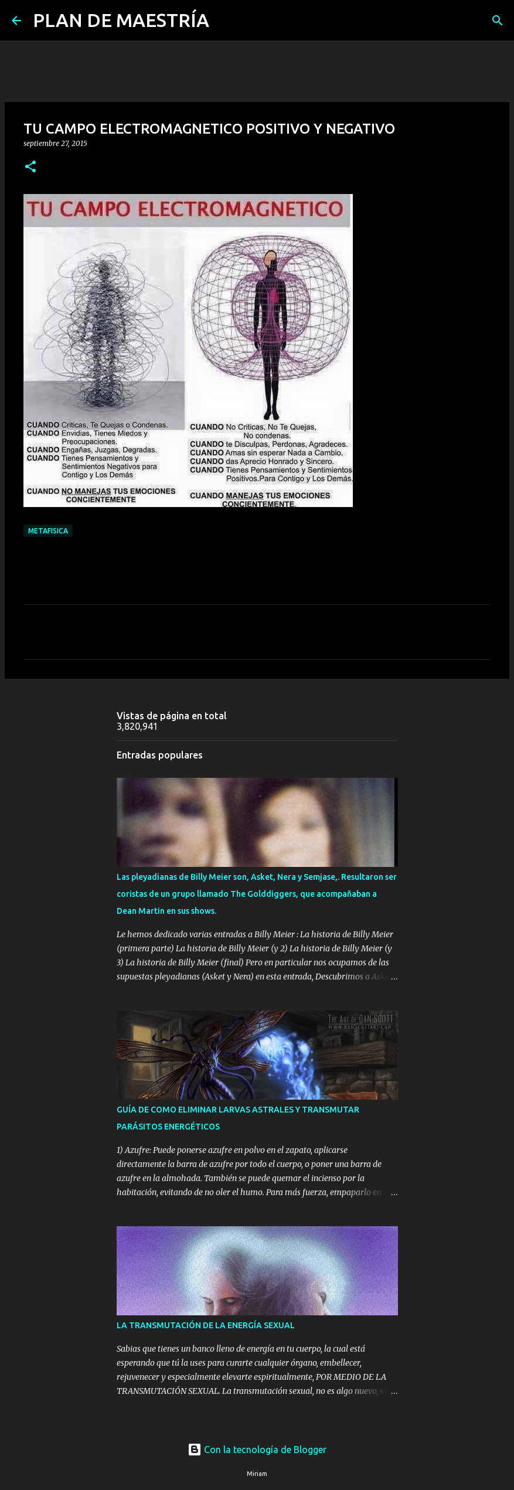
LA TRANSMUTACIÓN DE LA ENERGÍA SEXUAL (206, 1325)
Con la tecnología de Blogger (257, 1449)
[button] (30, 167)
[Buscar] (226, 20)
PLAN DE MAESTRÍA (121, 19)
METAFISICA (48, 531)
